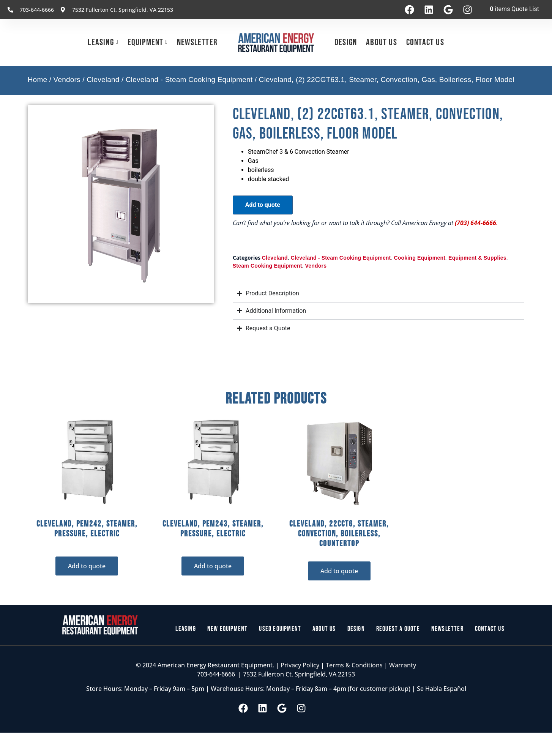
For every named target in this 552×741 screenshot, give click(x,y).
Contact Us (425, 42)
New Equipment (222, 629)
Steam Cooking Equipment (267, 266)
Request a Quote (402, 629)
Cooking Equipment (419, 258)
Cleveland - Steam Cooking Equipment (189, 80)
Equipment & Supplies (477, 258)
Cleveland (103, 80)
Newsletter (197, 42)
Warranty (402, 666)
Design (345, 42)
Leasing (101, 42)
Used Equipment (277, 629)
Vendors (67, 80)
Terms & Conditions (355, 666)
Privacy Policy (300, 666)
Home (37, 80)
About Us (381, 42)
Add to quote (262, 204)
